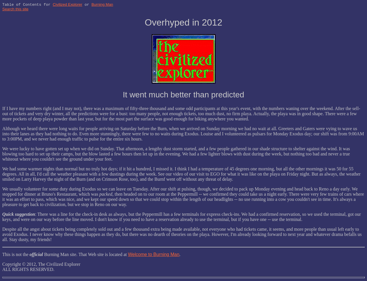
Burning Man (102, 5)
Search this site (15, 9)
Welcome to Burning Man (153, 255)
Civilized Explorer (67, 5)
